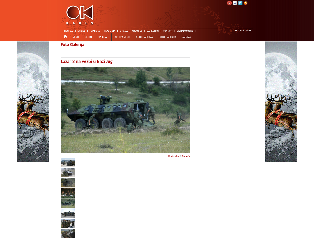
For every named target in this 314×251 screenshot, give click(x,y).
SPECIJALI (103, 37)
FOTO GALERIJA (167, 37)
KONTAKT (168, 31)
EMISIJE (81, 31)
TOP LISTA (95, 31)
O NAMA (124, 31)
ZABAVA (186, 37)
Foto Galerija (72, 44)
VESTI (76, 37)
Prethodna (173, 156)
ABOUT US (137, 31)
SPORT (88, 37)
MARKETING (153, 31)
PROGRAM (68, 31)
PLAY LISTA (109, 31)
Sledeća (185, 156)
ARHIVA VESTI (122, 37)
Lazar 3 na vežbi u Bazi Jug (87, 61)
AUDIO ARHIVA (144, 37)
